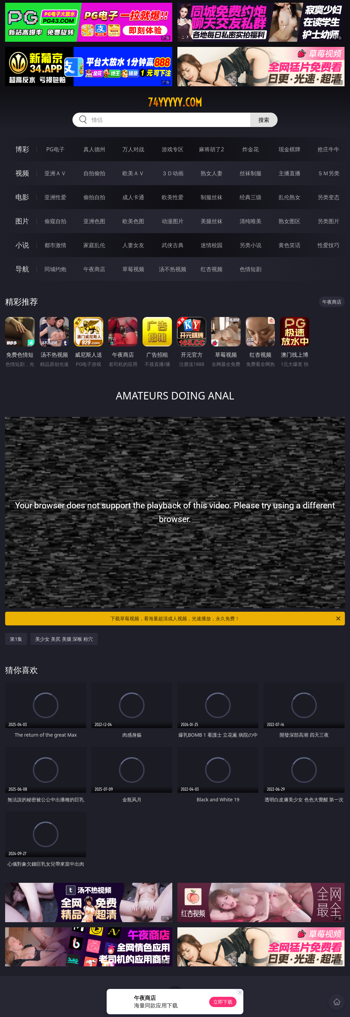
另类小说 (250, 245)
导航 (22, 269)
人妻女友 (133, 245)
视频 (22, 173)
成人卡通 (133, 197)
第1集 (16, 639)
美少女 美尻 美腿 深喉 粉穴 (64, 639)
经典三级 (250, 197)
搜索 (263, 120)
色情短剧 (250, 269)
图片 (22, 221)
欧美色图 (133, 221)
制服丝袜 (212, 197)
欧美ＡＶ (133, 173)
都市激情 (55, 245)
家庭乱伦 (94, 245)
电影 (22, 197)
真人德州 (94, 149)
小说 (22, 245)
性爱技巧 (328, 245)
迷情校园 (212, 245)
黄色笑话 (289, 245)
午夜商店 (94, 269)
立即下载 (222, 1002)
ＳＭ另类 (328, 173)
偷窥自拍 (55, 221)
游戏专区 (173, 149)
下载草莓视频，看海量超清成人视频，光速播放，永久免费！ (225, 618)
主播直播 (289, 173)
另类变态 (328, 197)
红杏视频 (212, 269)
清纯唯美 (250, 221)
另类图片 (328, 221)
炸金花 (250, 149)
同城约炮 (55, 269)
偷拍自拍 (94, 197)
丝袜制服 (250, 173)
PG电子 (55, 149)
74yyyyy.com (175, 102)
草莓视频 (133, 269)
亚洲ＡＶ (55, 173)
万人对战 (133, 149)
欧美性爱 (173, 197)
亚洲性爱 (55, 197)
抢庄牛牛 (328, 149)
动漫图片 (173, 221)
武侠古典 (173, 245)
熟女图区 (289, 221)
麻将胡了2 (211, 149)
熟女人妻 (212, 173)
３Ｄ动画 (173, 173)
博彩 (22, 149)
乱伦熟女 (289, 197)
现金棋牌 (289, 149)
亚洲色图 (94, 221)
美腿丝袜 (212, 221)
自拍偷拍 (94, 173)
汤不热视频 (172, 269)
